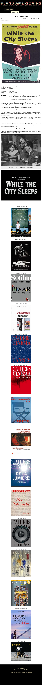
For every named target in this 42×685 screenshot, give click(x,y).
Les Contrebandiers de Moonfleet (24, 118)
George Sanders (17, 18)
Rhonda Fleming (34, 18)
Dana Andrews (5, 18)
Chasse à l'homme (10, 118)
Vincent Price (6, 20)
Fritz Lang (11, 18)
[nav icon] (5, 12)
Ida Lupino (28, 18)
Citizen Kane (14, 126)
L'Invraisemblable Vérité (5, 114)
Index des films (15, 12)
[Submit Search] (15, 9)
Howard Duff (23, 18)
